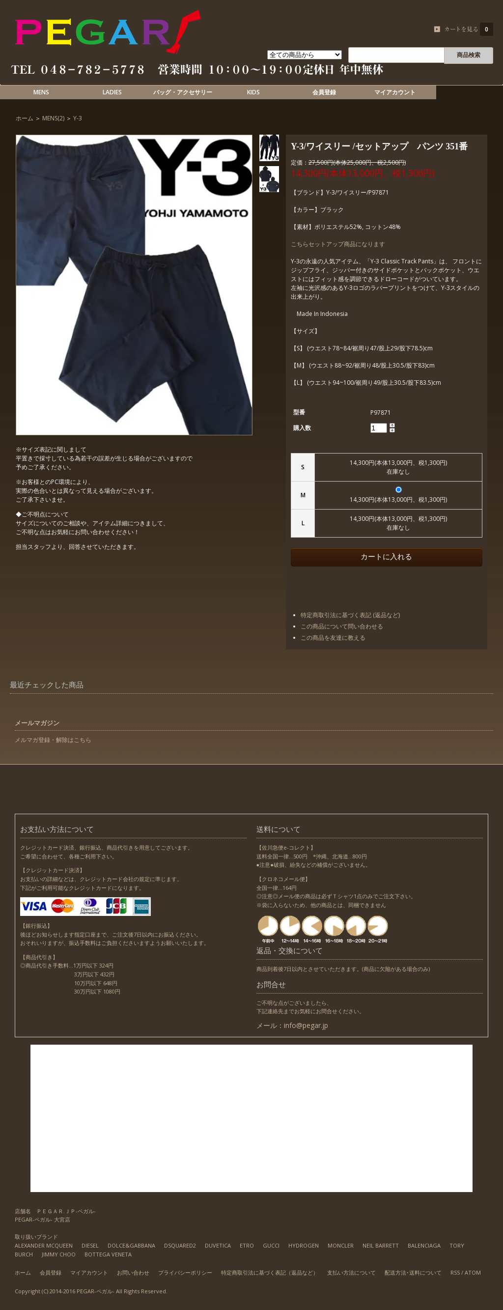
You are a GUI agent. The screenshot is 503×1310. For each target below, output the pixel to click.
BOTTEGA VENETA (108, 1254)
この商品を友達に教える (333, 637)
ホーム (24, 118)
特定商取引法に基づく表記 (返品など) (350, 615)
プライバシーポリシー (185, 1272)
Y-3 (77, 118)
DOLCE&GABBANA (131, 1245)
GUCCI (271, 1245)
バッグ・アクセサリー (182, 92)
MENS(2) (53, 118)
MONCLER (341, 1245)
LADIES (112, 92)
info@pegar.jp (306, 1025)
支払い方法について (351, 1272)
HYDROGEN (303, 1245)
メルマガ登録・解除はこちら (53, 740)
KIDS (253, 92)
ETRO (247, 1245)
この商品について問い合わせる (342, 626)
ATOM (473, 1272)
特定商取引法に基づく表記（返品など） (269, 1272)
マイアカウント (395, 92)
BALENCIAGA (424, 1245)
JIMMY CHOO (59, 1254)
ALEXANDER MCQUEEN (44, 1245)
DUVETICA (218, 1245)
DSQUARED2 (180, 1245)
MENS (41, 92)
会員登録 (324, 92)
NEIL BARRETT (381, 1245)
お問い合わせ (133, 1272)
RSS (455, 1272)
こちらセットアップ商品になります (338, 244)
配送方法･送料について (413, 1272)
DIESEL (90, 1245)
